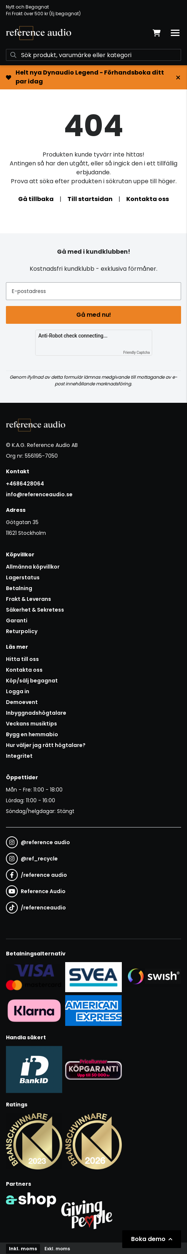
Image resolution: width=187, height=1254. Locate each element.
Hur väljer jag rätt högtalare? (46, 745)
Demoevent (22, 702)
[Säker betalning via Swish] (153, 977)
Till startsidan (90, 199)
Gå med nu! (93, 314)
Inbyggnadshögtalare (36, 713)
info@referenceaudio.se (39, 494)
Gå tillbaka (36, 199)
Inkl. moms (23, 1248)
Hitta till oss (22, 659)
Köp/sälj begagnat (32, 680)
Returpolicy (21, 631)
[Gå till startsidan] (38, 33)
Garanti (16, 620)
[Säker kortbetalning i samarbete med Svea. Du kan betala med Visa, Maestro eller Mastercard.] (34, 977)
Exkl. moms (57, 1248)
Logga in (17, 691)
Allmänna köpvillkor (33, 566)
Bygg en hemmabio (32, 734)
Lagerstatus (23, 577)
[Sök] (93, 55)
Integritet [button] (19, 756)
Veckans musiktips (31, 723)
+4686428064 (25, 483)
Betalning (19, 588)
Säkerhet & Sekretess (35, 609)
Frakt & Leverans (28, 599)
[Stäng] (178, 77)
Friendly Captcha (136, 352)
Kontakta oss (147, 199)
